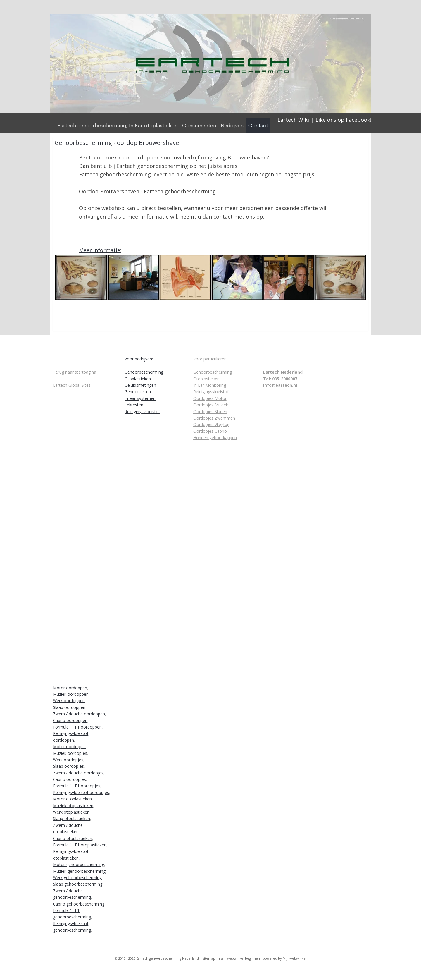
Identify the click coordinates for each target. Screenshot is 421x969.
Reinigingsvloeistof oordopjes (81, 792)
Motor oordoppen (70, 687)
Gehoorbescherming (144, 372)
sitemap (209, 958)
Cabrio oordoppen (70, 720)
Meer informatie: (100, 250)
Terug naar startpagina (74, 372)
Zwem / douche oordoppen (79, 714)
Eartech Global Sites (72, 385)
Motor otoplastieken (72, 799)
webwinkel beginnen (243, 958)
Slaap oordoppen (69, 707)
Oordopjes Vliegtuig (211, 424)
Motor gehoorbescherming (78, 864)
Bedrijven (232, 125)
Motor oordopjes (69, 746)
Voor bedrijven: (139, 359)
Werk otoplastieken (71, 812)
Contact (258, 125)
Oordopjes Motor (210, 398)
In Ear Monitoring (209, 385)
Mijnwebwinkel (294, 958)
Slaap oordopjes (68, 766)
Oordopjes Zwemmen (214, 418)
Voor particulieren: (210, 359)
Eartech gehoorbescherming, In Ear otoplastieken (117, 125)
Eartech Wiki (293, 119)
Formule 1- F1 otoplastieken (79, 845)
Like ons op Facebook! (343, 119)
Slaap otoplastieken (71, 818)
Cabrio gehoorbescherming (78, 904)
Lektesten (134, 405)
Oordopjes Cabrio (210, 431)
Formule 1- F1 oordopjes (76, 785)
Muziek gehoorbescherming (79, 871)
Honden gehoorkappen (215, 437)
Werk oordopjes (68, 759)
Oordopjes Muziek (210, 405)
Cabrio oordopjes (69, 779)
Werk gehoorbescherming (77, 877)
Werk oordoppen (69, 700)
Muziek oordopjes (70, 753)
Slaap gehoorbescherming (77, 884)
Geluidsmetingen (140, 385)
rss (221, 958)
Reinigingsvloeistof (142, 411)
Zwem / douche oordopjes (78, 773)
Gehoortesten (138, 391)
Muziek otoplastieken (73, 805)
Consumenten (199, 125)
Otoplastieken (138, 379)
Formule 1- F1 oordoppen (77, 727)
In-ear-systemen (140, 398)
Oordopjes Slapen (210, 411)
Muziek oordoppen (71, 694)
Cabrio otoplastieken (72, 838)
